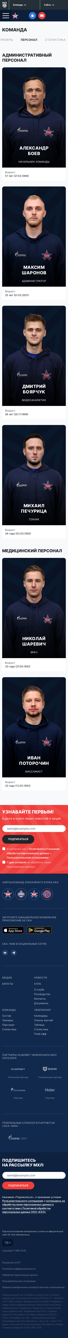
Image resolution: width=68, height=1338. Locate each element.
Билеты (7, 981)
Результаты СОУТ (11, 1260)
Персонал (29, 37)
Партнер (18, 1095)
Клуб (37, 981)
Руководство (42, 991)
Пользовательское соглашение (19, 1279)
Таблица (39, 1022)
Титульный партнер (18, 1075)
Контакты (40, 996)
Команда (9, 1007)
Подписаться (18, 836)
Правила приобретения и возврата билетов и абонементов (33, 1285)
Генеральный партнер (50, 1075)
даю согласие (17, 860)
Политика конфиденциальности (19, 1266)
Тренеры (7, 1018)
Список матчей (43, 1018)
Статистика (55, 37)
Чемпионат (42, 1007)
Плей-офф (40, 1031)
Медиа (7, 975)
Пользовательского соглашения (22, 1198)
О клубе (39, 987)
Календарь (41, 1013)
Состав (6, 1013)
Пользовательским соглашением (28, 855)
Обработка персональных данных (20, 1272)
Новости (40, 975)
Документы (41, 1001)
